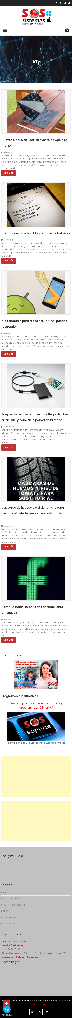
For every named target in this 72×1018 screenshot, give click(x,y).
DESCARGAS (9, 917)
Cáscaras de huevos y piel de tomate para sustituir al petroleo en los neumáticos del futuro (32, 513)
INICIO (6, 892)
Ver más (9, 173)
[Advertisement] (36, 776)
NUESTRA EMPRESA (12, 898)
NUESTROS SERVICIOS (14, 904)
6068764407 (19, 941)
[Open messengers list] (7, 1009)
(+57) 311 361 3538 (10, 949)
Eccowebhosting (36, 1004)
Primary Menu (5, 30)
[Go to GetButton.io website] (7, 1015)
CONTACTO (9, 923)
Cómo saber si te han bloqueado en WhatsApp (35, 233)
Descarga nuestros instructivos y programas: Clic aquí (36, 705)
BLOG (6, 911)
